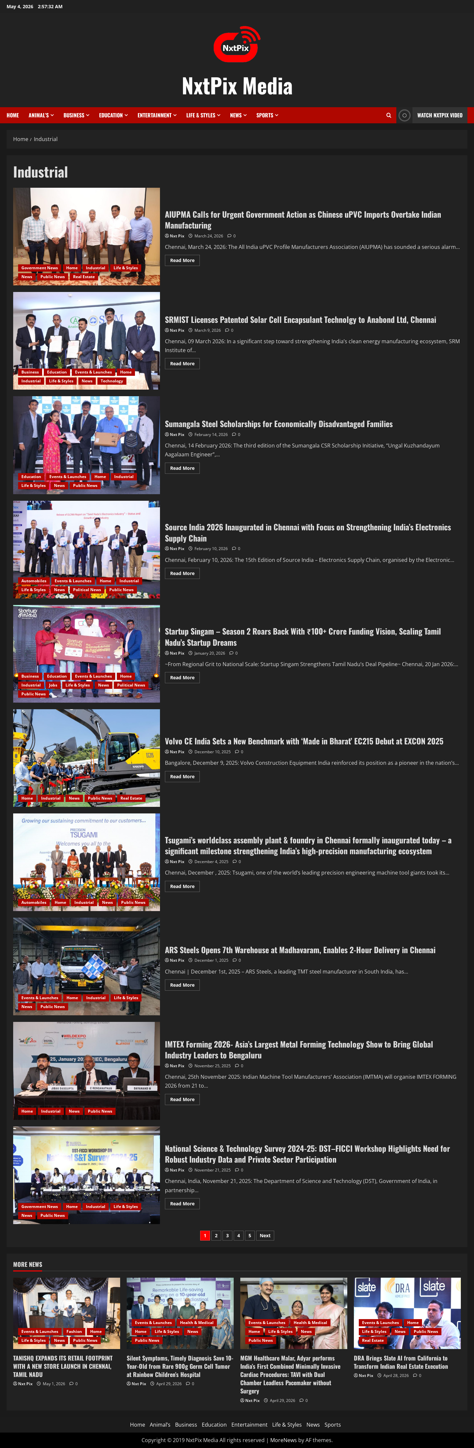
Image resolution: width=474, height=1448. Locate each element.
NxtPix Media (237, 84)
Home (13, 115)
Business (74, 115)
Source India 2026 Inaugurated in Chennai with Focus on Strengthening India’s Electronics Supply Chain (86, 549)
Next (265, 1235)
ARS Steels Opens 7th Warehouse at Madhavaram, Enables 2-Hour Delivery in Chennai (86, 966)
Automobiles (33, 581)
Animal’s (39, 115)
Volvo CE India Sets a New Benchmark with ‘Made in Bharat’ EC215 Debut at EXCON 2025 (86, 758)
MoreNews (283, 1440)
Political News (87, 589)
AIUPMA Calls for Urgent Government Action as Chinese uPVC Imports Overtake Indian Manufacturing (86, 236)
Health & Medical (197, 1322)
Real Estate (84, 276)
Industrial (95, 268)
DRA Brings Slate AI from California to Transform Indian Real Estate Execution (401, 1362)
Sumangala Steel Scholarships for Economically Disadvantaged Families (86, 445)
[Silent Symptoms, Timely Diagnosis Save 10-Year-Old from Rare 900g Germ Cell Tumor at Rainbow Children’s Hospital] (180, 1313)
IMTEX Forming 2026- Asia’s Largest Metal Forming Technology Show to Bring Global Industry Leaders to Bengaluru (86, 1071)
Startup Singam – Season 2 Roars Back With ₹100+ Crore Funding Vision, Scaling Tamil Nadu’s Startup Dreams (86, 654)
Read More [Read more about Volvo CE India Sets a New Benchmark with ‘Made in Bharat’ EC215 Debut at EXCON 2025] (185, 777)
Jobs (53, 685)
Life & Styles (200, 115)
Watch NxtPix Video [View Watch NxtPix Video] (429, 115)
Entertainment (154, 115)
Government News (39, 268)
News (236, 115)
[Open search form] (388, 115)
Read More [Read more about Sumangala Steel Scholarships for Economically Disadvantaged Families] (185, 469)
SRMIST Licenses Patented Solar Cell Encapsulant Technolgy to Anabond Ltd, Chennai (86, 341)
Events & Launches (93, 372)
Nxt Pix (177, 236)
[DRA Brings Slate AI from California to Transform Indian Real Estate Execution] (407, 1313)
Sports (264, 115)
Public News (52, 276)
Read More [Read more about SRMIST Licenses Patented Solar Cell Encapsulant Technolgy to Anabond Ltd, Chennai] (185, 364)
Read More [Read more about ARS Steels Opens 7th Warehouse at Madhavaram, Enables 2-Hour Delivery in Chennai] (185, 986)
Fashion (74, 1331)
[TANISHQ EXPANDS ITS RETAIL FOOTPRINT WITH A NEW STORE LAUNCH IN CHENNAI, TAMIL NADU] (66, 1313)
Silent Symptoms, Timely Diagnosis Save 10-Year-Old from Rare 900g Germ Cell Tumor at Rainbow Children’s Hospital (180, 1366)
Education (111, 115)
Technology (112, 381)
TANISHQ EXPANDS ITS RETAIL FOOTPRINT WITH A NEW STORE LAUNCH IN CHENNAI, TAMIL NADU (63, 1366)
